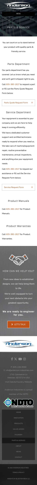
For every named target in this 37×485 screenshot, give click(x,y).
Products (18, 423)
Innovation (18, 418)
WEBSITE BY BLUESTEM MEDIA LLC (18, 479)
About (18, 446)
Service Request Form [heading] (14, 187)
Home (18, 412)
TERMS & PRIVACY (18, 472)
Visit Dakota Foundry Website (18, 382)
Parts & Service (18, 440)
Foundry (18, 435)
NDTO (25, 394)
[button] (32, 102)
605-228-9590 (19, 367)
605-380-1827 (13, 84)
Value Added (18, 429)
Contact (18, 457)
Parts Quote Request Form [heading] (16, 102)
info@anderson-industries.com (19, 370)
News (18, 452)
